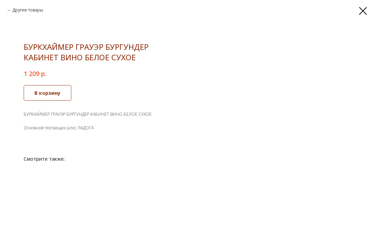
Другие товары (27, 10)
